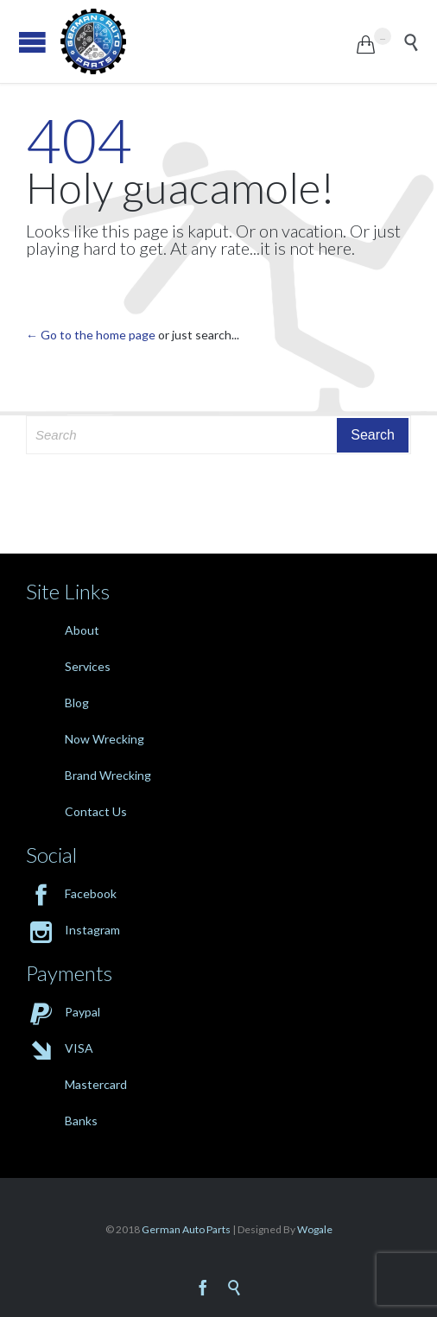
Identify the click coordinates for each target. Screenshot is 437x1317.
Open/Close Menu (32, 42)
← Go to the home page (90, 334)
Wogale (313, 1229)
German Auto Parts (186, 1229)
